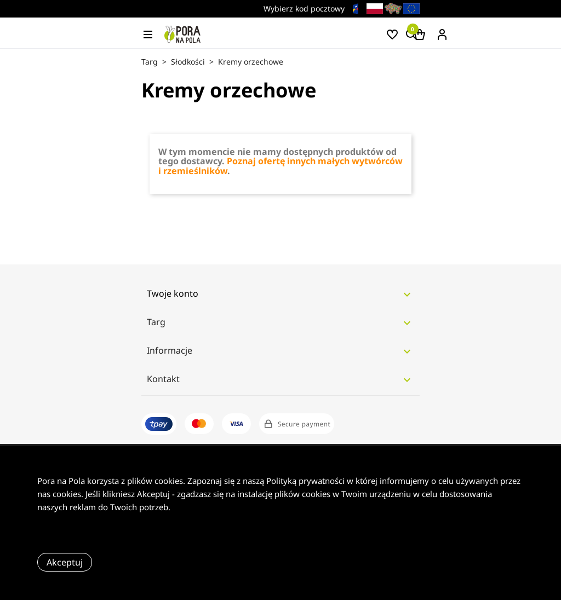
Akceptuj (65, 562)
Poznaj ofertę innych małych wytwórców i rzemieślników (280, 166)
